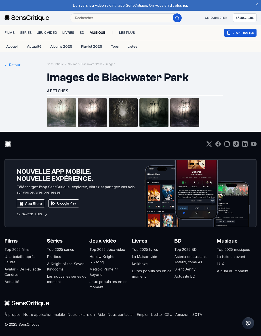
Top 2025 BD (185, 249)
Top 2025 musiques (233, 249)
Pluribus (54, 256)
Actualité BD (184, 276)
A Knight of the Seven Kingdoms (65, 266)
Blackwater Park (91, 64)
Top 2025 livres (145, 249)
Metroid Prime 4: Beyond (103, 272)
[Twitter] (209, 145)
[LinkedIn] (245, 145)
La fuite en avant (231, 256)
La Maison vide (144, 256)
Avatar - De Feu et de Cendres (22, 272)
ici (185, 5)
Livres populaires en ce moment (151, 274)
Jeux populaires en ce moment (108, 284)
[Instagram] (227, 145)
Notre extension (81, 314)
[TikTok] (236, 145)
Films (11, 241)
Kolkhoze (140, 264)
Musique (227, 241)
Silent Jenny (185, 269)
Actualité (11, 281)
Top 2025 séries (60, 249)
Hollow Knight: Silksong (101, 259)
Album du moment (232, 271)
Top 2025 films (16, 249)
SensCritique (55, 64)
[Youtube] (254, 145)
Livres (139, 241)
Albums (72, 64)
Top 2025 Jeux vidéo (107, 249)
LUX (220, 264)
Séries (55, 241)
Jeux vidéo (102, 241)
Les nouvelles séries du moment (66, 279)
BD (177, 241)
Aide (101, 314)
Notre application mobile (44, 314)
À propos (12, 314)
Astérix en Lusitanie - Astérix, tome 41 (192, 259)
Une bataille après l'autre (19, 259)
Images (110, 64)
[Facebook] (218, 145)
